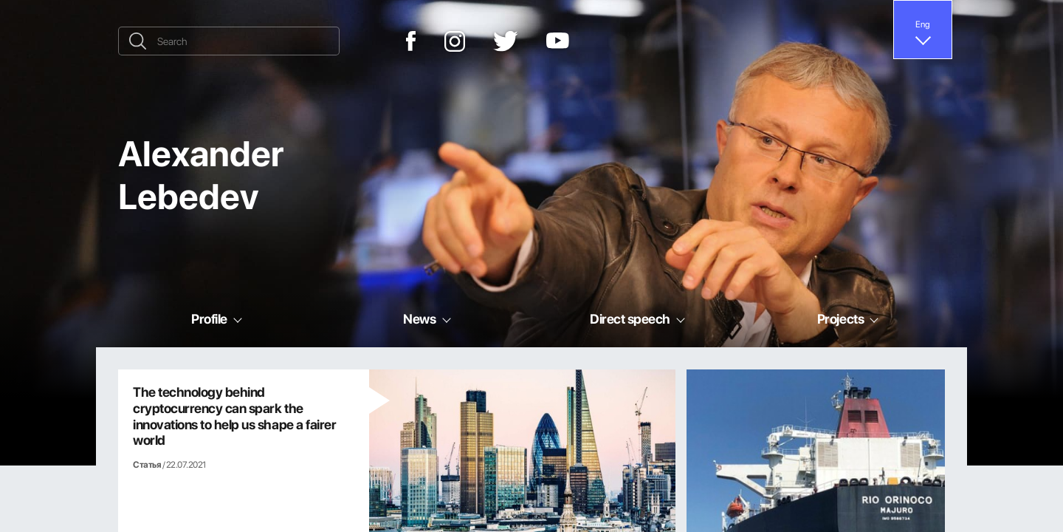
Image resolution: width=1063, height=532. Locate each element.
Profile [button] (209, 318)
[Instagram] (454, 41)
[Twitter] (505, 41)
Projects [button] (840, 318)
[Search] (229, 41)
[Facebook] (411, 41)
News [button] (419, 318)
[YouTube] (557, 41)
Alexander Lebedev (200, 174)
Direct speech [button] (630, 318)
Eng (922, 24)
